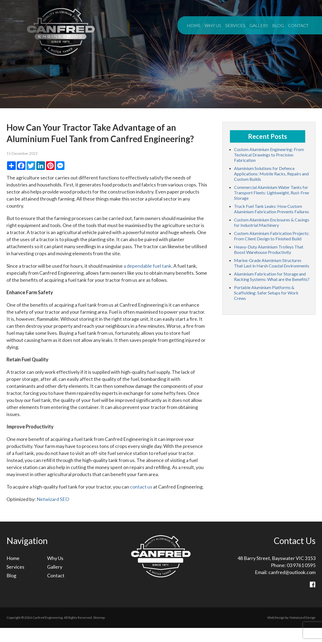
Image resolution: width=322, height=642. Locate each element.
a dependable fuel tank (147, 266)
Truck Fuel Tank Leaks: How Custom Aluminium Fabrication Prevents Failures (271, 209)
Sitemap (99, 617)
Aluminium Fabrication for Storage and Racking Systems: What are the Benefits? (272, 276)
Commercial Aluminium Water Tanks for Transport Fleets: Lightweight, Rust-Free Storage (271, 193)
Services (235, 25)
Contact (298, 25)
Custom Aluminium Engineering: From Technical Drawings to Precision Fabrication (269, 155)
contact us (141, 487)
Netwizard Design (303, 617)
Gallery (258, 25)
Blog (278, 25)
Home (194, 25)
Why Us (213, 25)
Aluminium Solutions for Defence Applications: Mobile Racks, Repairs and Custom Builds (271, 174)
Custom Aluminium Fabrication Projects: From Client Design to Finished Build (271, 236)
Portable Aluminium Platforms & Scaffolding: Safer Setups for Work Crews (266, 293)
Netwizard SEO (53, 499)
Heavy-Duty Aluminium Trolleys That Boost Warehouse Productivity (268, 249)
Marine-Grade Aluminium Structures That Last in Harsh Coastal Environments (271, 263)
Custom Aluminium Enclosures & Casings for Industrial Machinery (271, 222)
